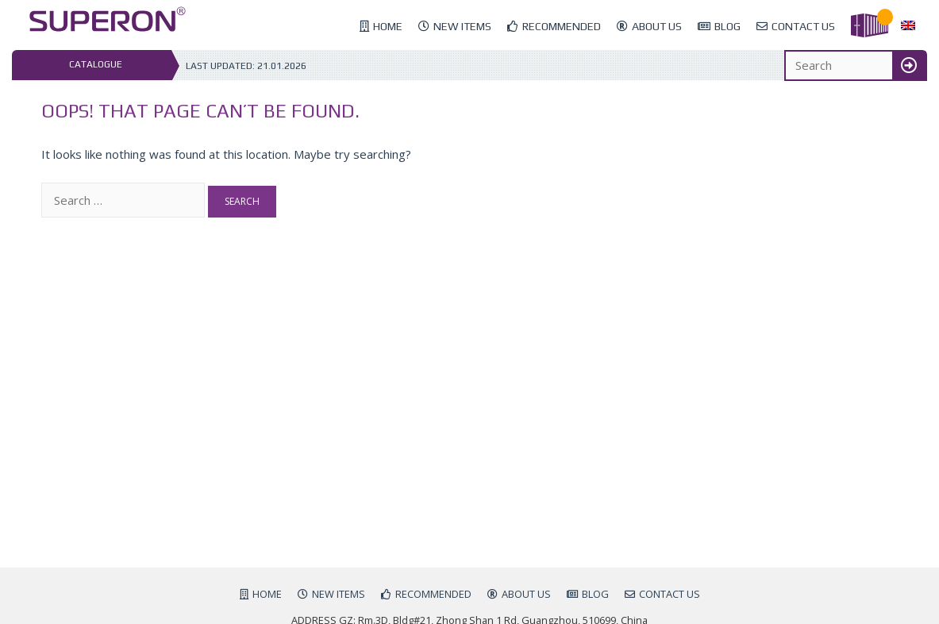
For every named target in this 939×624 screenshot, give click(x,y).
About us (657, 26)
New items (462, 26)
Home (387, 26)
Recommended (561, 26)
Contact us (803, 26)
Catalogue (95, 64)
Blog (727, 26)
